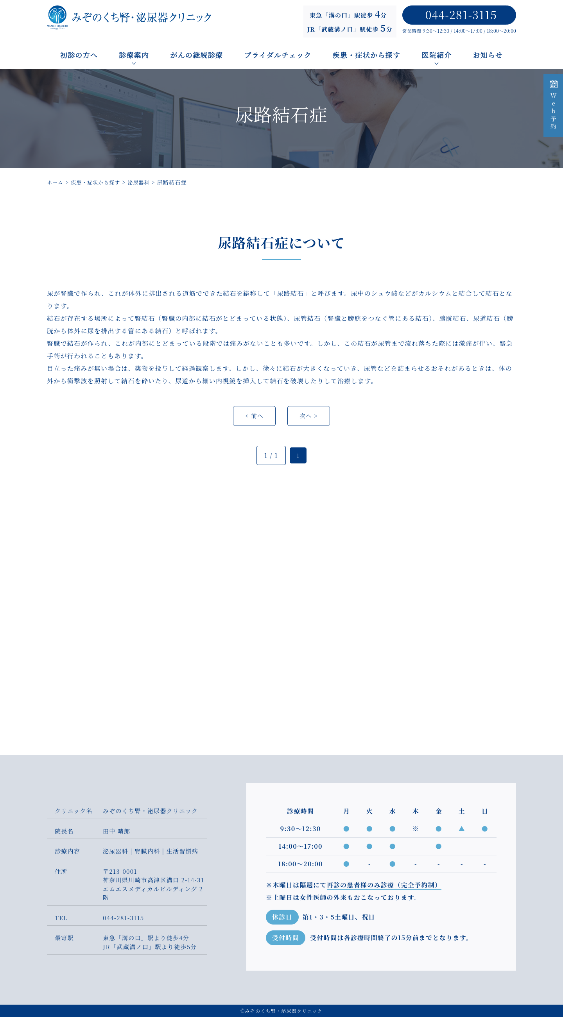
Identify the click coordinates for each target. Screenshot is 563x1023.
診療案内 (134, 55)
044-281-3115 (461, 14)
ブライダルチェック (277, 55)
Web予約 (553, 105)
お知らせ (488, 55)
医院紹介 (436, 55)
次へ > (309, 421)
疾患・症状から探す (367, 55)
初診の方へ (79, 55)
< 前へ (254, 421)
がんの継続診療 (196, 55)
